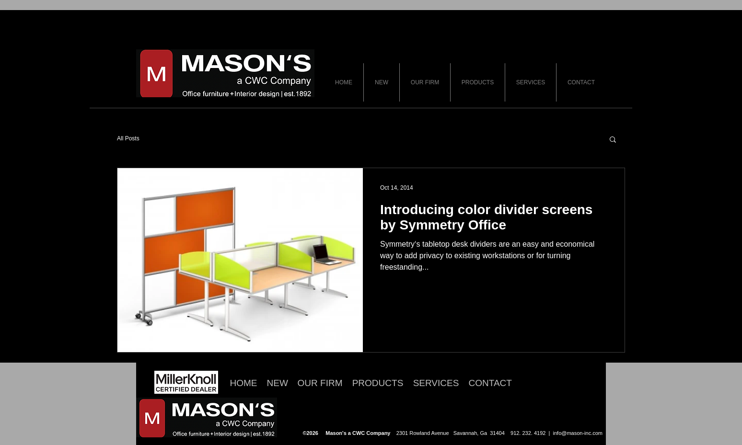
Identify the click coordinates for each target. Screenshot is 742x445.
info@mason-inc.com (578, 433)
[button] (612, 140)
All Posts (128, 138)
